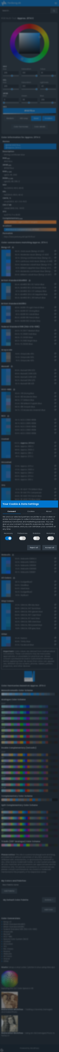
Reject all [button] (34, 547)
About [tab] (49, 511)
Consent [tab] (11, 511)
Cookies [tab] (31, 511)
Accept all (49, 547)
